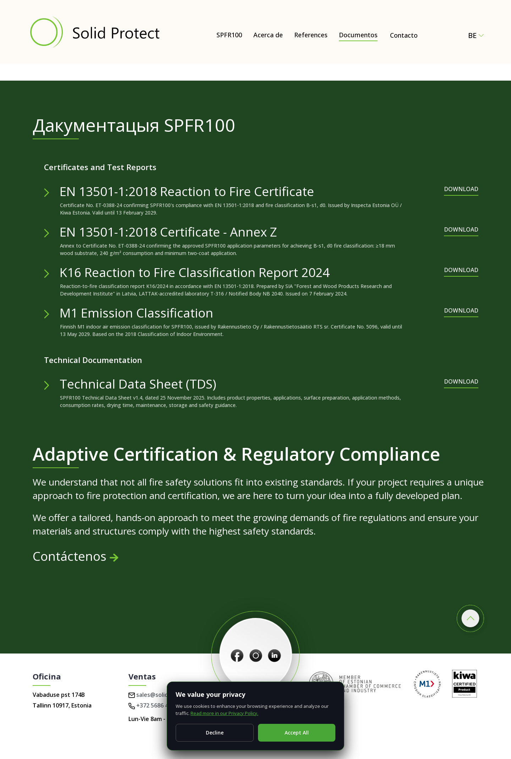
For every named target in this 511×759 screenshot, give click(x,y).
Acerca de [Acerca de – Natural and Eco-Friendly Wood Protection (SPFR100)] (268, 35)
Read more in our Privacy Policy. (224, 713)
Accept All (297, 732)
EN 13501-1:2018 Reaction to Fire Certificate (187, 191)
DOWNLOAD (461, 189)
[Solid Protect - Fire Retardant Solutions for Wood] (94, 31)
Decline (215, 732)
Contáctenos (76, 556)
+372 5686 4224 (153, 705)
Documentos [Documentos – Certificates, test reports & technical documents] (358, 35)
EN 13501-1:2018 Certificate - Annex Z (168, 231)
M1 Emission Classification (136, 312)
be (476, 35)
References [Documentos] (311, 35)
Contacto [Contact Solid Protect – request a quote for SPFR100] (404, 35)
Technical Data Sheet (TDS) (138, 383)
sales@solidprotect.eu (163, 695)
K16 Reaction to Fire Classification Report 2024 (195, 272)
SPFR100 (229, 35)
